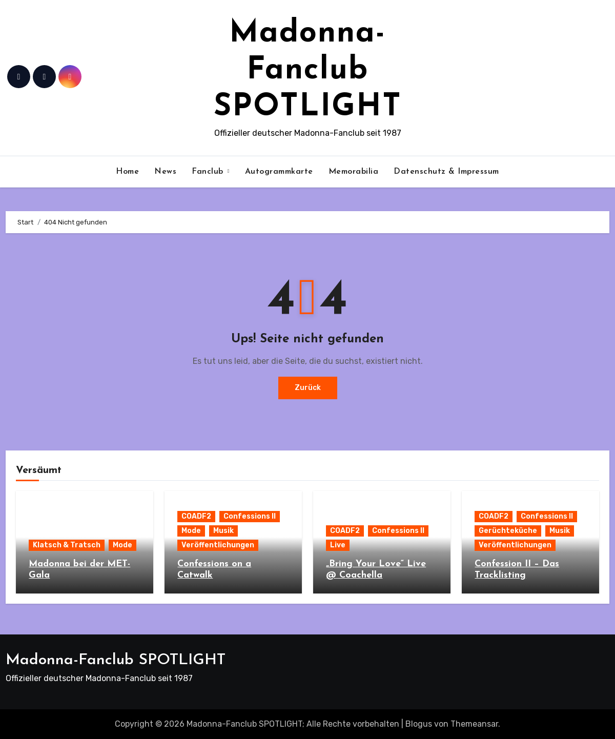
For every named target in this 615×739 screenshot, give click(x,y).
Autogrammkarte (279, 172)
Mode (122, 545)
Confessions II (249, 516)
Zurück (308, 387)
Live (337, 545)
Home (127, 172)
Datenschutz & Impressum (446, 172)
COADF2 (196, 516)
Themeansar (474, 724)
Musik (223, 530)
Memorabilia (354, 172)
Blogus (418, 724)
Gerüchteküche (508, 530)
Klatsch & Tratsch (66, 545)
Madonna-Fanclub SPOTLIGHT (308, 70)
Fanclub (209, 172)
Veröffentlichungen (217, 545)
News (165, 172)
